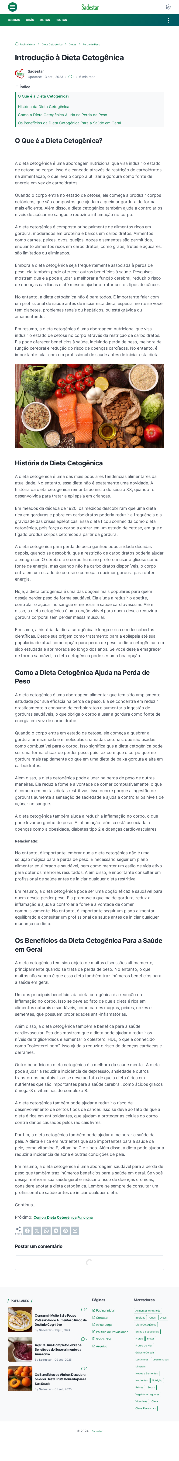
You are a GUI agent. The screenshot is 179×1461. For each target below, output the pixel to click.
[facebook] (27, 1231)
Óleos (158, 1421)
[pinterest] (65, 1231)
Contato (101, 1317)
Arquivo (101, 1351)
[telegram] (56, 1231)
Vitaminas (142, 1421)
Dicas (139, 1325)
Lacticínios (143, 1369)
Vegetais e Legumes (150, 1414)
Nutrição (162, 1399)
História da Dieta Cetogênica (43, 106)
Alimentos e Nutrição (151, 1310)
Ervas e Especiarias (150, 1340)
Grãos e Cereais (147, 1362)
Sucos (154, 1406)
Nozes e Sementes (149, 1391)
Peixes (140, 1406)
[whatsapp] (46, 1231)
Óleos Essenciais (148, 1429)
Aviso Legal (104, 1324)
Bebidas (141, 1318)
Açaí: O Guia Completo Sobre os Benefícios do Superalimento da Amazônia (59, 1350)
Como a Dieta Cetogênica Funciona (69, 1217)
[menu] (12, 7)
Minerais (141, 1384)
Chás (156, 1318)
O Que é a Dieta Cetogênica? (43, 96)
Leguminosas (145, 1377)
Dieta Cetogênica (148, 1333)
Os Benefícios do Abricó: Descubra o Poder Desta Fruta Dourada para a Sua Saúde (58, 1380)
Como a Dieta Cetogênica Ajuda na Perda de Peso (62, 114)
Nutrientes (143, 1399)
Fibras (140, 1347)
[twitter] (37, 1231)
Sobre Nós (104, 1344)
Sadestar (97, 1451)
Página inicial (106, 1310)
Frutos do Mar (146, 1355)
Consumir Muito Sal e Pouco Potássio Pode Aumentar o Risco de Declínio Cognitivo (60, 1320)
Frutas (153, 1347)
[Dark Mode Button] (168, 7)
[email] (75, 1231)
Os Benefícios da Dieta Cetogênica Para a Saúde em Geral (69, 123)
